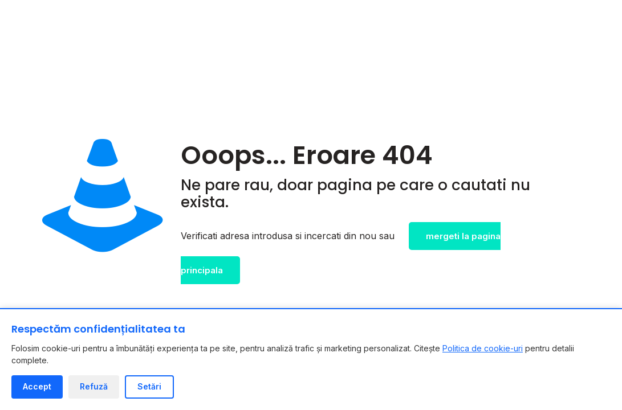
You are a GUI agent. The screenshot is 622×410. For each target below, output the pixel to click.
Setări (149, 386)
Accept (37, 386)
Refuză (94, 386)
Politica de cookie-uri (482, 348)
